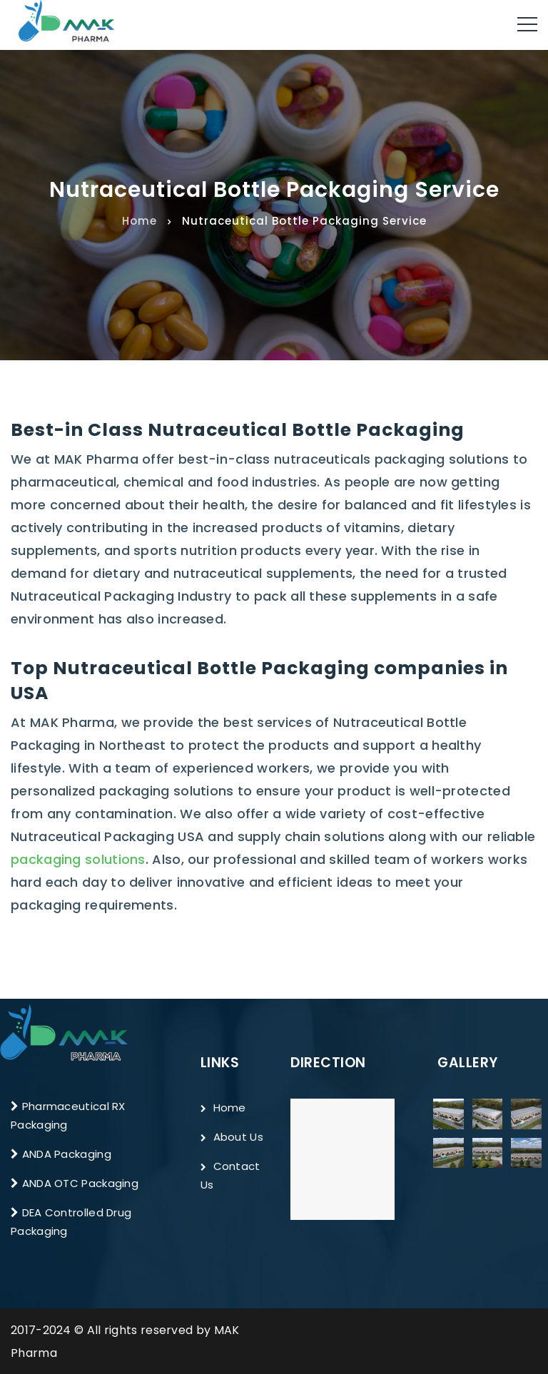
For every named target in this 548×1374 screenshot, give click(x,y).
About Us (232, 1136)
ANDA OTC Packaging (80, 1183)
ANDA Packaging (66, 1153)
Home (139, 220)
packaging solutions (78, 859)
